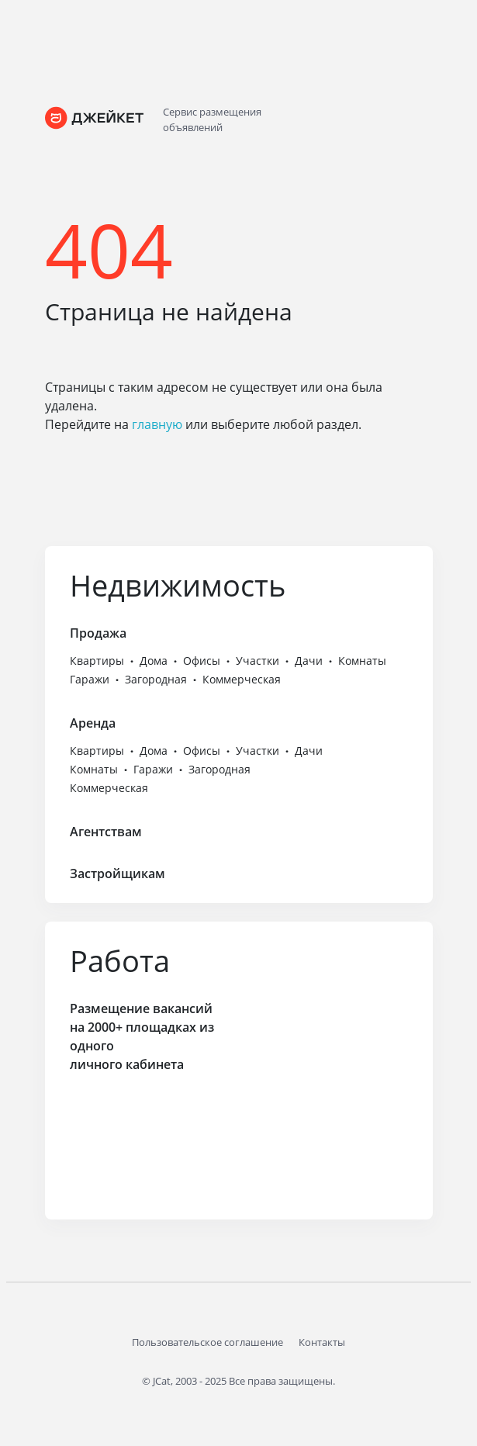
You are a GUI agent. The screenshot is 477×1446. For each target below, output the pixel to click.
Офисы (201, 660)
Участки (257, 660)
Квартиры (97, 660)
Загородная (156, 679)
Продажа (98, 633)
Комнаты (362, 660)
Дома (154, 660)
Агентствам (106, 831)
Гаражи (89, 679)
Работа (120, 960)
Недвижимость (177, 585)
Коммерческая (241, 679)
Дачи (309, 660)
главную (157, 424)
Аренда (93, 723)
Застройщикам (117, 873)
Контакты (322, 1342)
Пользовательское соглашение (207, 1342)
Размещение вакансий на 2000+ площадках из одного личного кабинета (142, 1036)
